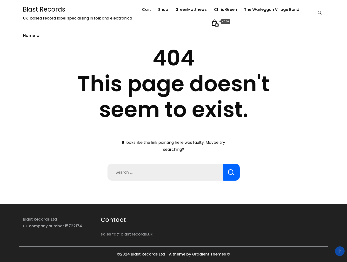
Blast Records (44, 9)
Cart (146, 9)
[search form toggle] (319, 12)
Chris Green (225, 9)
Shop (163, 9)
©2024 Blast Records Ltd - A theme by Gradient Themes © (173, 254)
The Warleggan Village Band (271, 9)
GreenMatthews (191, 9)
